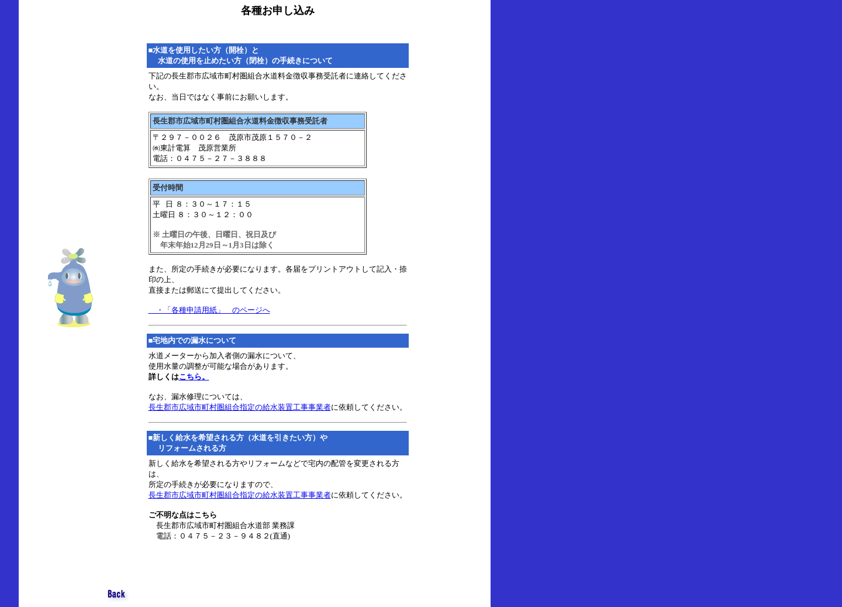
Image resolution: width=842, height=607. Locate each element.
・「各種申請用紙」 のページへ (209, 310)
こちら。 (194, 376)
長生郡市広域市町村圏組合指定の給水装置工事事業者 (240, 407)
